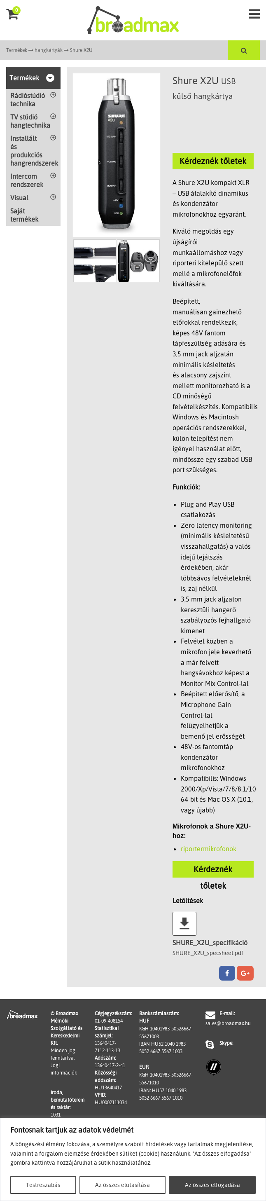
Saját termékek (24, 215)
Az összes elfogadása (212, 1184)
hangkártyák (49, 50)
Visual (19, 198)
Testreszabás (43, 1184)
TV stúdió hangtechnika (30, 121)
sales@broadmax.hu (221, 1023)
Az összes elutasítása (122, 1184)
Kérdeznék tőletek (213, 161)
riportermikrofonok (208, 849)
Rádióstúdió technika (27, 99)
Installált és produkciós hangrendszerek (34, 150)
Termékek (16, 50)
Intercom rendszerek (26, 180)
